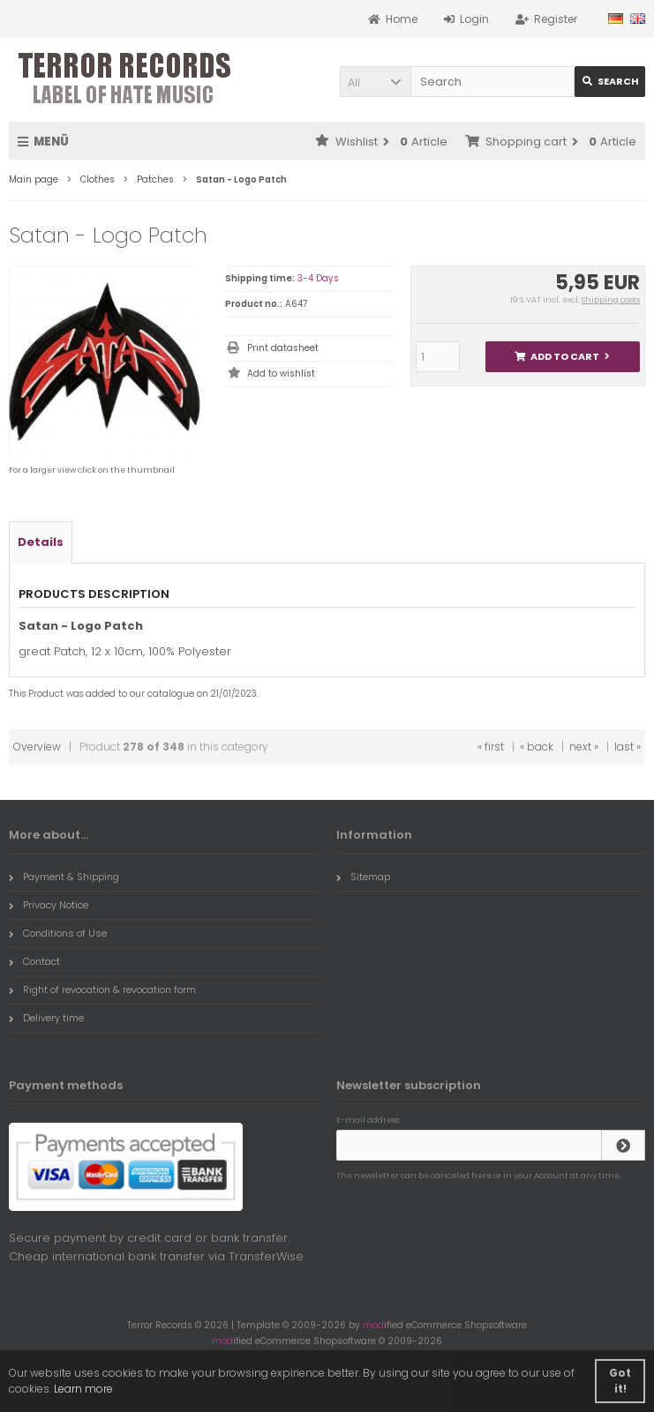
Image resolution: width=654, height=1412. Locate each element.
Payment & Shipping (64, 877)
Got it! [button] (620, 1380)
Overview (37, 746)
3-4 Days (318, 278)
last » (627, 746)
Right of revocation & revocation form (102, 989)
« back (536, 746)
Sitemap (363, 877)
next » (583, 746)
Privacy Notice (48, 905)
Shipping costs (611, 300)
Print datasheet (283, 348)
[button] (375, 81)
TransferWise (266, 1256)
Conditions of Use (58, 933)
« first (490, 746)
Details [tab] (41, 542)
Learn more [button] (83, 1388)
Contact (34, 961)
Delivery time (46, 1018)
